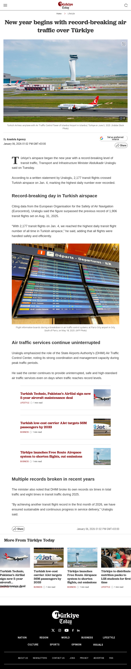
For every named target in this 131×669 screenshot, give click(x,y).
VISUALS (98, 644)
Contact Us (58, 658)
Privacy (84, 658)
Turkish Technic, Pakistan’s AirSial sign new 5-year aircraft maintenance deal (55, 396)
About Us (23, 658)
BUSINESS (87, 637)
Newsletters (40, 658)
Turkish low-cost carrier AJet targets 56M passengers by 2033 (53, 425)
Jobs (72, 658)
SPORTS (55, 644)
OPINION (76, 644)
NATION (22, 637)
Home (58, 14)
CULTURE (33, 644)
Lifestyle (71, 14)
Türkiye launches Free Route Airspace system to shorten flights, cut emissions (51, 454)
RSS (111, 658)
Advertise (98, 658)
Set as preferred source (111, 138)
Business (24, 432)
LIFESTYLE (109, 637)
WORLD (65, 637)
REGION (44, 637)
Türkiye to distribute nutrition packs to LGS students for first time (116, 576)
